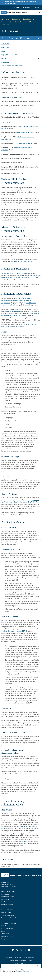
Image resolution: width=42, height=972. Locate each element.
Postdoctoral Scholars (7, 902)
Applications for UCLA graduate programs (14, 273)
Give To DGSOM (6, 912)
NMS (25, 841)
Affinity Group (5, 933)
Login (30, 960)
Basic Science (27, 19)
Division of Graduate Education (23, 261)
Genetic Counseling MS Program (25, 22)
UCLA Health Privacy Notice (18, 960)
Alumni (3, 931)
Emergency (4, 939)
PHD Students (5, 899)
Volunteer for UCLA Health (8, 918)
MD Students (5, 894)
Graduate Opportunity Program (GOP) (13, 631)
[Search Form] (36, 7)
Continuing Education (7, 904)
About (7, 19)
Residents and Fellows (7, 896)
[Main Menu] (39, 12)
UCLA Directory (5, 926)
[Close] (38, 969)
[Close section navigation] (39, 38)
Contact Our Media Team (8, 936)
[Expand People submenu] (39, 58)
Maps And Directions (7, 928)
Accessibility (18, 957)
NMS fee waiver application (25, 132)
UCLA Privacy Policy (29, 957)
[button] (26, 7)
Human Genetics (6, 22)
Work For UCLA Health (7, 915)
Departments (16, 19)
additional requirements (12, 311)
